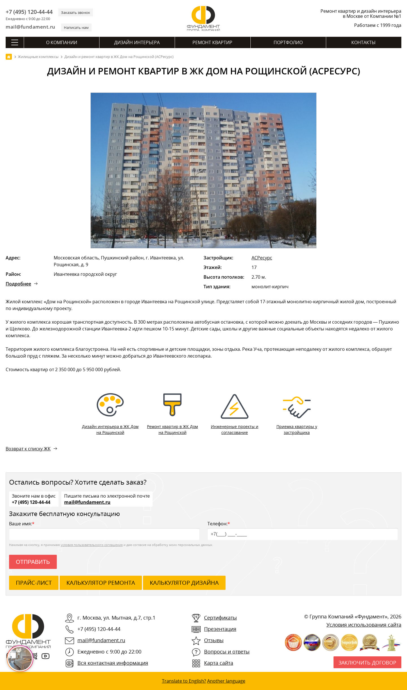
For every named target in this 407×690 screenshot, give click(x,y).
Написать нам (76, 27)
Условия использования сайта (363, 624)
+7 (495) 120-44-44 (29, 11)
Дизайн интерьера (137, 42)
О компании (61, 42)
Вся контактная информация (112, 662)
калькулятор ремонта (100, 582)
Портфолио (288, 42)
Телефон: (302, 530)
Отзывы (214, 640)
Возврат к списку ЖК (28, 449)
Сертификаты (220, 617)
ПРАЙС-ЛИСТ (34, 582)
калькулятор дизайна (184, 582)
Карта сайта (218, 662)
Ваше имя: (104, 530)
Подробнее (18, 284)
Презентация (220, 628)
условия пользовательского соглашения (92, 545)
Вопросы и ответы (227, 651)
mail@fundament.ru (30, 26)
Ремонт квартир (212, 42)
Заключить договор (367, 662)
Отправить (33, 562)
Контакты (363, 42)
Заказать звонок (75, 12)
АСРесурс (262, 258)
